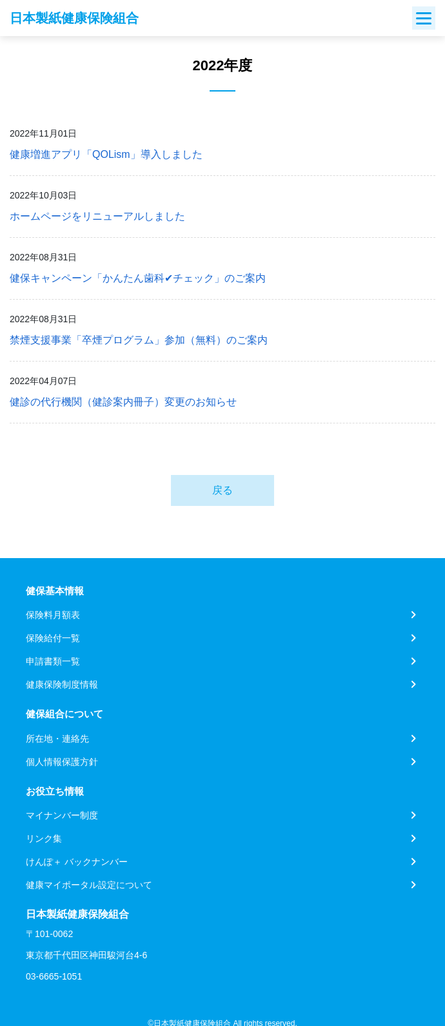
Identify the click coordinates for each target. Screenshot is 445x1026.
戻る (222, 490)
